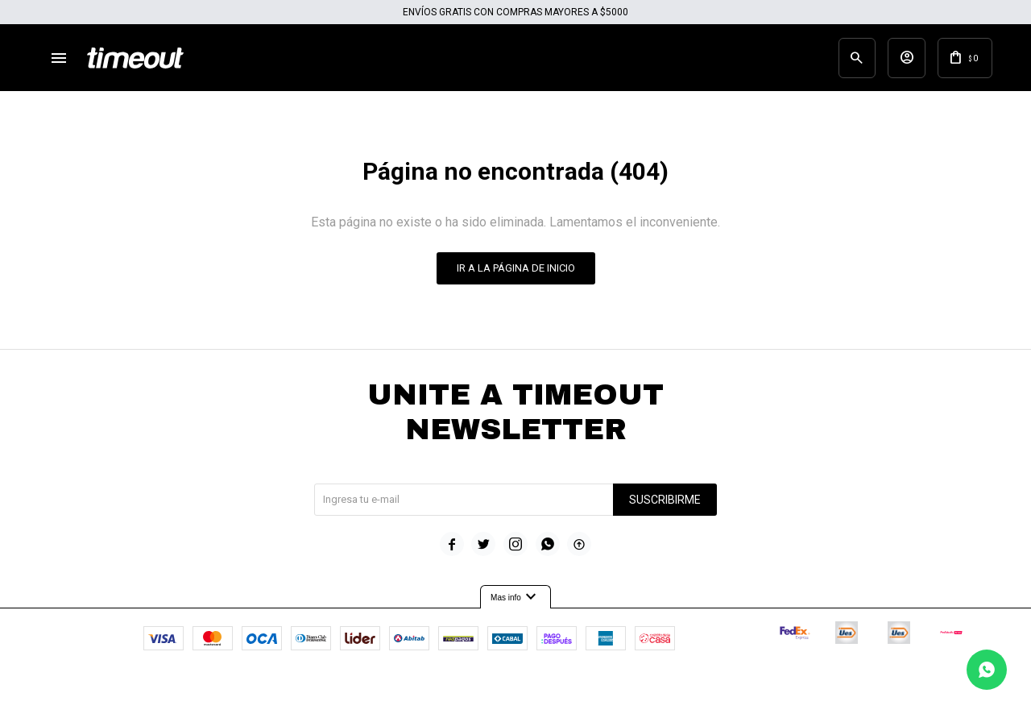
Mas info (515, 603)
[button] (833, 60)
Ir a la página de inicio (516, 274)
